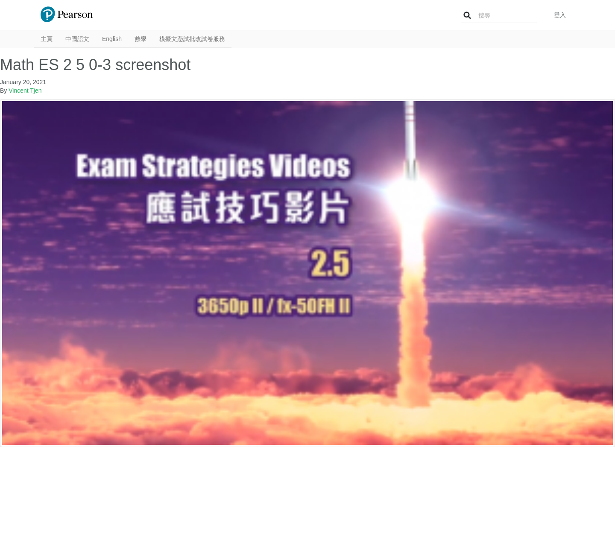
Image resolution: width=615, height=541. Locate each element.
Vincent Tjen (25, 90)
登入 (560, 15)
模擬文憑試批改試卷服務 (192, 38)
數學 (140, 38)
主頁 (47, 38)
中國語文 (77, 38)
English (112, 38)
